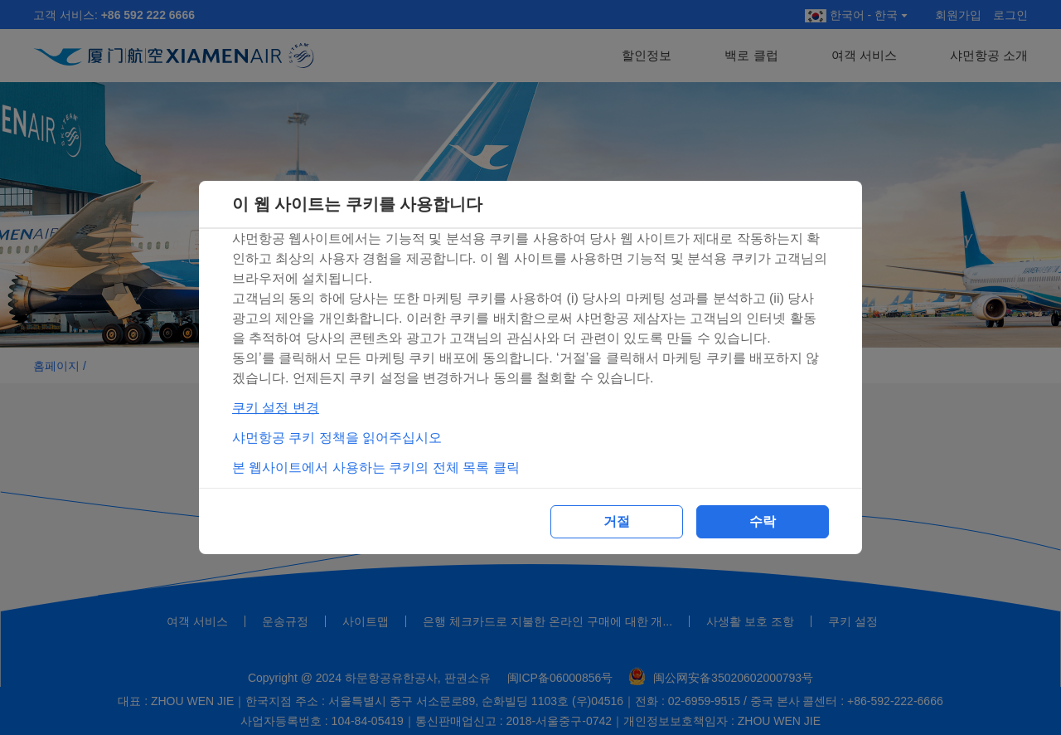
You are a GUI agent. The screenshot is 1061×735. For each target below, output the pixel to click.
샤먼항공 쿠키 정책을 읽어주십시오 (337, 438)
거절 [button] (616, 521)
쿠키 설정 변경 (275, 408)
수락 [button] (762, 521)
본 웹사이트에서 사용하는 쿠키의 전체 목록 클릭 (376, 467)
